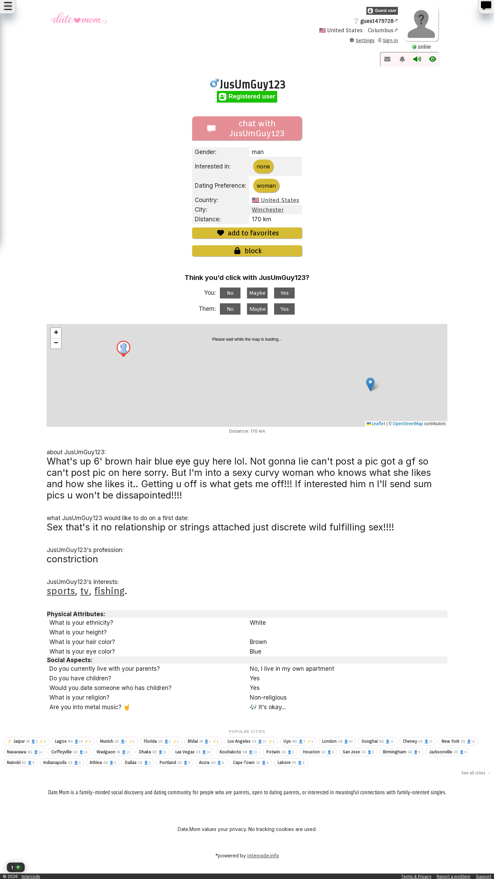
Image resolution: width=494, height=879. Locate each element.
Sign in (387, 41)
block (247, 251)
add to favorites (247, 233)
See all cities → (476, 772)
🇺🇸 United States (275, 200)
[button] (16, 867)
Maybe (257, 293)
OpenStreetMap (408, 423)
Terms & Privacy (416, 876)
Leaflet (376, 423)
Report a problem (453, 876)
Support (483, 876)
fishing (109, 590)
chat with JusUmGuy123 (246, 128)
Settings (362, 41)
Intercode (31, 876)
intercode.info (263, 855)
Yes (285, 293)
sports (61, 590)
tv (84, 590)
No (230, 293)
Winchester (268, 209)
